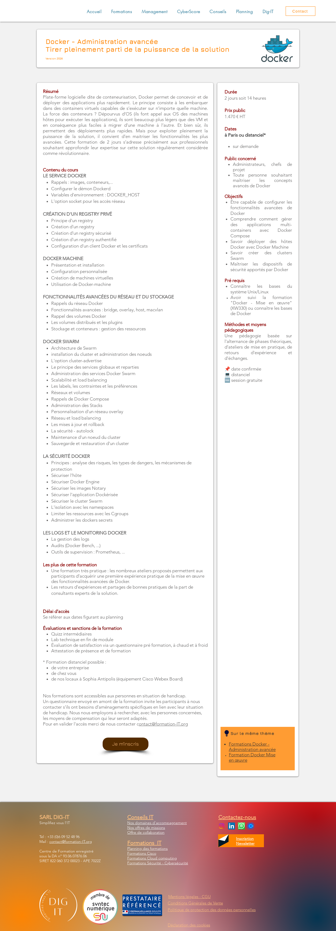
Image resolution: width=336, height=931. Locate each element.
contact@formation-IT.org (70, 841)
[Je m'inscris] (125, 744)
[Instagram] (221, 825)
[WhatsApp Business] (241, 825)
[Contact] (300, 11)
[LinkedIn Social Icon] (231, 825)
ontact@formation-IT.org (163, 724)
